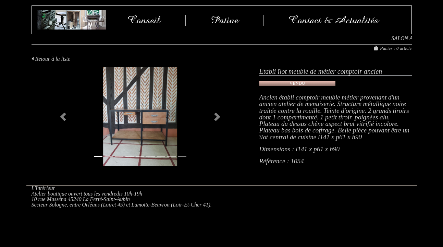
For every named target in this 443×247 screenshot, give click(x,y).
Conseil (144, 19)
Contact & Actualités (334, 19)
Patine (224, 19)
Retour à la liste (51, 59)
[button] (63, 116)
